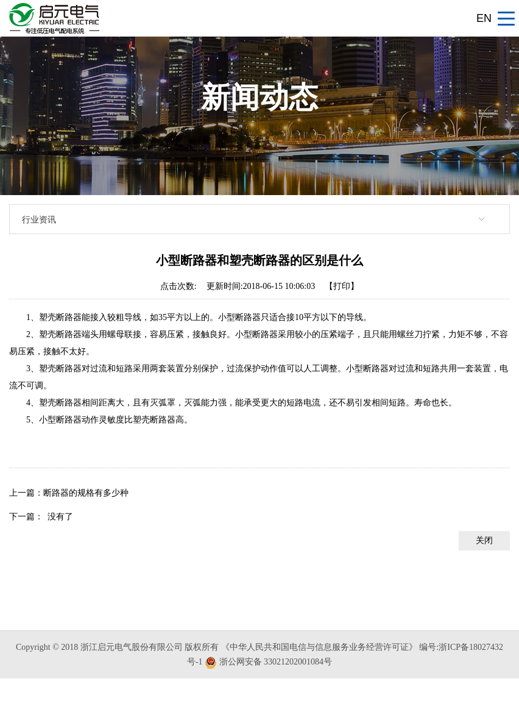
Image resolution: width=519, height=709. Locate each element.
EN (484, 18)
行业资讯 (39, 219)
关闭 (484, 540)
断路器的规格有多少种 (86, 492)
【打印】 (342, 286)
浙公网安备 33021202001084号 (276, 661)
